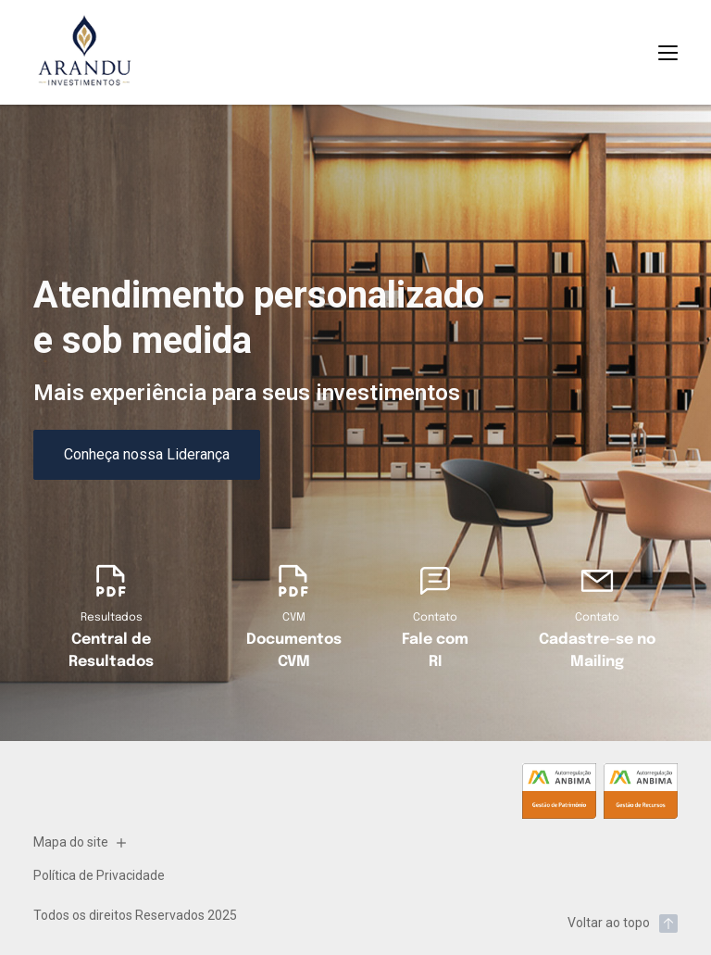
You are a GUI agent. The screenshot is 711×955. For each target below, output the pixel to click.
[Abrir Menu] (668, 53)
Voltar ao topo (623, 923)
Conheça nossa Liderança (147, 454)
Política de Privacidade (99, 875)
